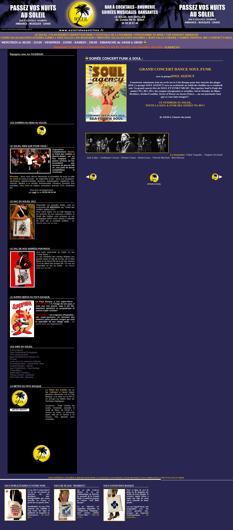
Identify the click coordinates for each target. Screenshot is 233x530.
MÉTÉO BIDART (19, 410)
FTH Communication (19, 355)
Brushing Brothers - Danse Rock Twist (27, 364)
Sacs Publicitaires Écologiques (23, 352)
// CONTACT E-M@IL (220, 37)
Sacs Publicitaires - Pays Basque (24, 368)
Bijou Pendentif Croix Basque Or (24, 357)
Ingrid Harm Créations (20, 373)
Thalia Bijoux (15, 370)
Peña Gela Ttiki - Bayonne (21, 377)
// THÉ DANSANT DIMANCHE (181, 34)
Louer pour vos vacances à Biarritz (25, 361)
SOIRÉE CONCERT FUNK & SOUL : (116, 58)
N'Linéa (13, 359)
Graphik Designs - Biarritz (21, 366)
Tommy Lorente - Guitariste (22, 375)
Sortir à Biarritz (16, 350)
